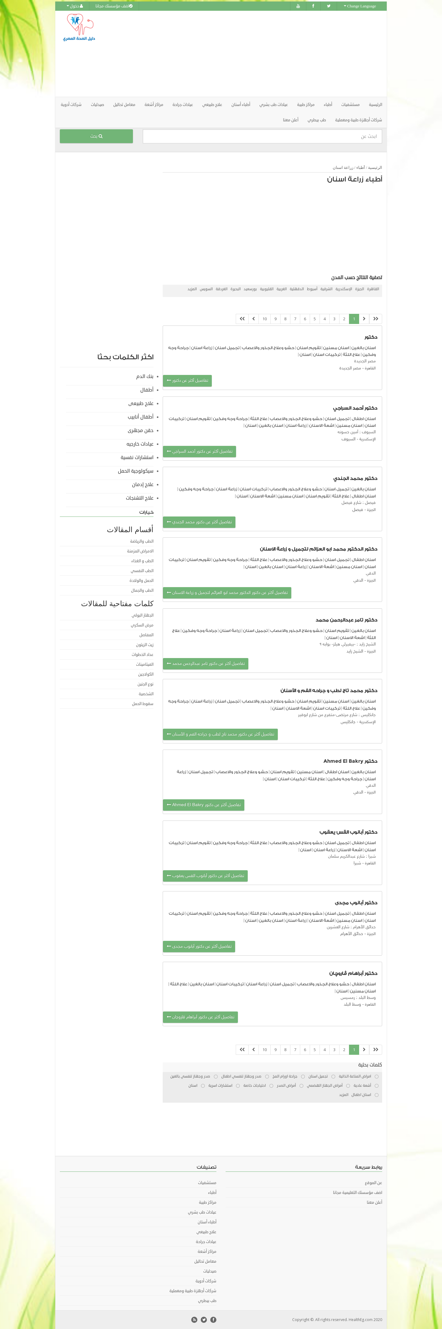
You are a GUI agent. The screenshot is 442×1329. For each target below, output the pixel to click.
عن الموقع (373, 1183)
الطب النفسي (142, 571)
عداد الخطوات (142, 654)
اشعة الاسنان (321, 425)
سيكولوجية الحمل (135, 471)
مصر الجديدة (350, 368)
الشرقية (326, 289)
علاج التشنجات (139, 498)
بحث (96, 136)
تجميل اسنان (227, 347)
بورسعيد (250, 289)
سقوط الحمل (142, 704)
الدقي (358, 580)
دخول (75, 6)
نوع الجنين (145, 684)
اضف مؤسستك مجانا (114, 6)
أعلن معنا (290, 120)
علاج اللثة (351, 354)
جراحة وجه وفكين (230, 418)
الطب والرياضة (141, 541)
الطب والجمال (142, 590)
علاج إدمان (142, 484)
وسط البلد (352, 1004)
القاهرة (373, 289)
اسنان (305, 354)
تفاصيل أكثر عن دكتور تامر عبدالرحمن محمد (206, 663)
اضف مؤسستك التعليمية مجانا (357, 1192)
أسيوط (312, 289)
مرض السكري (142, 625)
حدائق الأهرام (351, 934)
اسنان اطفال (364, 418)
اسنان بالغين (363, 347)
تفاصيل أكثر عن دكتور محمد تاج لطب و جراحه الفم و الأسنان (220, 734)
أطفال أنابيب (140, 417)
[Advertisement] (255, 54)
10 (264, 319)
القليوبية (266, 289)
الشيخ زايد (355, 651)
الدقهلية (297, 289)
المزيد (192, 289)
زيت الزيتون (144, 645)
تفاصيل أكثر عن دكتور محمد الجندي (199, 522)
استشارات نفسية (137, 457)
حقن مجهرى (140, 430)
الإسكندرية (343, 289)
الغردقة (221, 289)
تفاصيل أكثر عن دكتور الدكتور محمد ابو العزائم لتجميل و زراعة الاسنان (227, 592)
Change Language (360, 6)
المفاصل (146, 635)
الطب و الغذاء (142, 561)
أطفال (146, 390)
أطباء (360, 167)
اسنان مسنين (336, 347)
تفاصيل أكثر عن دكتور (187, 380)
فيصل (357, 510)
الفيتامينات (144, 664)
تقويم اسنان (309, 347)
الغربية (282, 289)
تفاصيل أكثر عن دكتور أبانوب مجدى (199, 946)
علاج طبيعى (140, 403)
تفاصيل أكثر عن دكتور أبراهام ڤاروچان (200, 1017)
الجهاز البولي (142, 615)
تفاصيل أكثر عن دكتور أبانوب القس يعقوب (205, 876)
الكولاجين (145, 674)
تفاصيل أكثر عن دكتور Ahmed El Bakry (204, 805)
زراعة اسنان (343, 167)
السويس (206, 289)
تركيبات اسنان (326, 354)
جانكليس (348, 722)
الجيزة (359, 289)
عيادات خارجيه (139, 444)
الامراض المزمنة (140, 551)
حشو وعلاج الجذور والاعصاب (268, 347)
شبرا (357, 863)
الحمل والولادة (141, 580)
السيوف (348, 439)
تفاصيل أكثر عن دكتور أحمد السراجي (199, 451)
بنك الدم (144, 376)
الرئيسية (375, 104)
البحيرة (236, 289)
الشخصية (146, 694)
